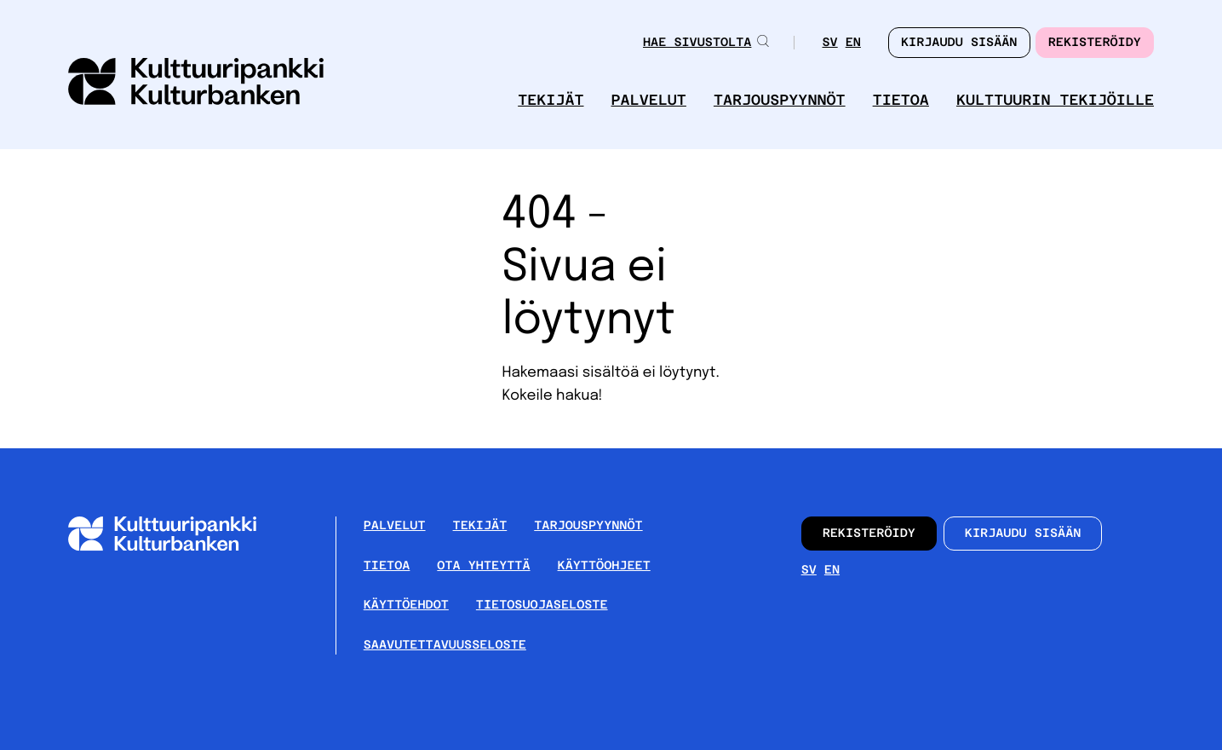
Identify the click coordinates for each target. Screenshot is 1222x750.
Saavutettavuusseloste (445, 645)
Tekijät (550, 100)
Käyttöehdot (406, 605)
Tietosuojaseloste (542, 605)
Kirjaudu (959, 42)
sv (829, 42)
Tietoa (901, 100)
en (853, 42)
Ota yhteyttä (483, 566)
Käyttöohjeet (604, 566)
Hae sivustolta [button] (706, 42)
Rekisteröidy (1094, 42)
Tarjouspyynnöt (780, 100)
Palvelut (648, 100)
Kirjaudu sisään (1023, 533)
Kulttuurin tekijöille (1055, 100)
